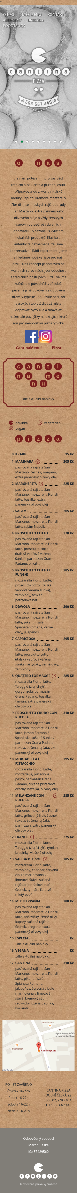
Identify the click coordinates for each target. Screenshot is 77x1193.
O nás (8, 14)
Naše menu (30, 14)
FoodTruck (14, 25)
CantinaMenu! (29, 347)
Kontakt (56, 14)
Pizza (56, 347)
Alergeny (12, 19)
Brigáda (36, 19)
